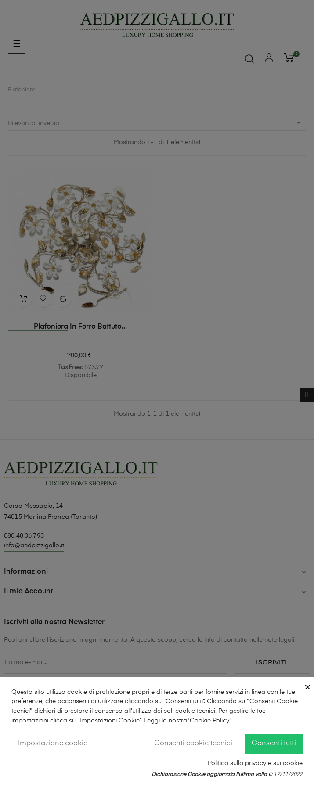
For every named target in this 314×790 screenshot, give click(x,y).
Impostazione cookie (52, 743)
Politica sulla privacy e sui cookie (255, 763)
